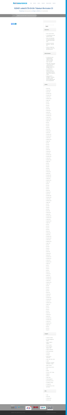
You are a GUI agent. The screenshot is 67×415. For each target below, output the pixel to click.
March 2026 (48, 88)
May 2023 (47, 146)
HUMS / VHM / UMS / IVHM (50, 359)
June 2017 (47, 266)
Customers (43, 3)
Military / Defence (49, 365)
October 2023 (48, 137)
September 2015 (48, 302)
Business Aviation (49, 345)
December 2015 (48, 297)
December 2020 (48, 195)
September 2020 (48, 200)
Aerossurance (27, 11)
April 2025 (47, 107)
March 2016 (48, 292)
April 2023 (47, 147)
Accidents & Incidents (49, 337)
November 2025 (48, 95)
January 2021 (48, 193)
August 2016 (48, 283)
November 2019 (48, 217)
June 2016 (47, 287)
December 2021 (48, 175)
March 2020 (48, 210)
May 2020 (47, 207)
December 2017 (48, 256)
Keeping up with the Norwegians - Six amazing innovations (50, 77)
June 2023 (47, 144)
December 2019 (48, 215)
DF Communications (53, 412)
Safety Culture (48, 377)
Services (39, 3)
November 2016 (48, 278)
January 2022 (48, 173)
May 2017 (47, 268)
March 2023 (48, 149)
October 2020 (48, 198)
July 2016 (47, 285)
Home (31, 3)
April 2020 (47, 209)
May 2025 (47, 105)
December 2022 (48, 154)
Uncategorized (48, 384)
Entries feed (48, 396)
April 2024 (47, 127)
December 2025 (48, 93)
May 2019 (47, 227)
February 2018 (48, 253)
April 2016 (47, 290)
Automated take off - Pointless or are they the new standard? (50, 71)
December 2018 (48, 236)
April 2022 (47, 168)
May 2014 (47, 329)
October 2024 (48, 117)
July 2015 (47, 306)
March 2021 (48, 190)
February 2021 (48, 192)
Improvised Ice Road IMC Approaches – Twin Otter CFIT (50, 44)
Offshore (47, 370)
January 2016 (48, 295)
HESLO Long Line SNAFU (50, 33)
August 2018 (48, 243)
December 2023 (48, 134)
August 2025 (48, 100)
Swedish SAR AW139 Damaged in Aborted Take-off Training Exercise (50, 67)
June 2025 (47, 103)
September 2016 (48, 282)
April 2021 (47, 188)
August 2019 (48, 222)
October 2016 (48, 280)
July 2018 (47, 244)
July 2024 (47, 122)
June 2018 (47, 246)
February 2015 (48, 314)
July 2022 (47, 163)
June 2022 (47, 164)
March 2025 (48, 108)
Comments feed (48, 398)
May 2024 (47, 125)
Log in (47, 394)
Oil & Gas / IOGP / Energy (50, 372)
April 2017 (47, 270)
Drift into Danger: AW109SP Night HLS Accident (50, 73)
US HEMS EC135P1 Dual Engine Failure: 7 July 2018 (49, 60)
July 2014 (47, 326)
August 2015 (48, 304)
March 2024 (48, 129)
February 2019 (48, 232)
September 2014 (48, 323)
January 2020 (48, 214)
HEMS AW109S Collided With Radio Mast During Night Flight (50, 79)
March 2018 (48, 251)
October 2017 (48, 260)
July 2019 (47, 224)
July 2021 (47, 183)
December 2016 (48, 277)
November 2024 (48, 115)
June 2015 (47, 307)
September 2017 (48, 261)
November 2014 (48, 319)
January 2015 (48, 316)
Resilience (47, 375)
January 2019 (48, 234)
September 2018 (48, 241)
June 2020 (47, 205)
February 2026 (48, 90)
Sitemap (24, 412)
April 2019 (47, 229)
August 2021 (48, 181)
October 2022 (48, 158)
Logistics (47, 360)
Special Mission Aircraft (49, 380)
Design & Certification (49, 349)
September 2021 (48, 180)
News (47, 368)
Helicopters (48, 354)
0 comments (45, 11)
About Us (34, 3)
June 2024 (47, 124)
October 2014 (48, 321)
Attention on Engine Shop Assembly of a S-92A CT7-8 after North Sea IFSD (50, 48)
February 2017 (48, 273)
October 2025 (48, 96)
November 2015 (48, 299)
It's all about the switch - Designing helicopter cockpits (50, 58)
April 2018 (47, 249)
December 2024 (48, 113)
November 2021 (48, 176)
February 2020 (48, 212)
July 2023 (47, 142)
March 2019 (48, 231)
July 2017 (47, 265)
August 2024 (48, 120)
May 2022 (47, 166)
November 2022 (48, 156)
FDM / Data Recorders (49, 351)
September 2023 (48, 139)
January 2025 (48, 112)
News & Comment (48, 3)
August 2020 (48, 202)
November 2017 (48, 258)
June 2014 (47, 328)
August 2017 (48, 263)
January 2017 (48, 275)
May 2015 (47, 309)
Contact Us (54, 3)
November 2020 (48, 197)
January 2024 (48, 132)
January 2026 (48, 91)
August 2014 (48, 324)
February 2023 (48, 151)
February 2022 (48, 171)
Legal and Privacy (19, 412)
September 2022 (48, 159)
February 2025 (48, 110)
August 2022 (48, 161)
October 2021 (48, 178)
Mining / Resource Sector (50, 367)
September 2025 (48, 98)
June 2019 (47, 226)
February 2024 (48, 130)
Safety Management (49, 379)
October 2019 (48, 219)
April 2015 (47, 311)
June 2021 (47, 185)
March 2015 (48, 312)
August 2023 (48, 141)
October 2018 (48, 239)
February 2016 (48, 294)
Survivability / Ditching (49, 382)
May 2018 (47, 248)
